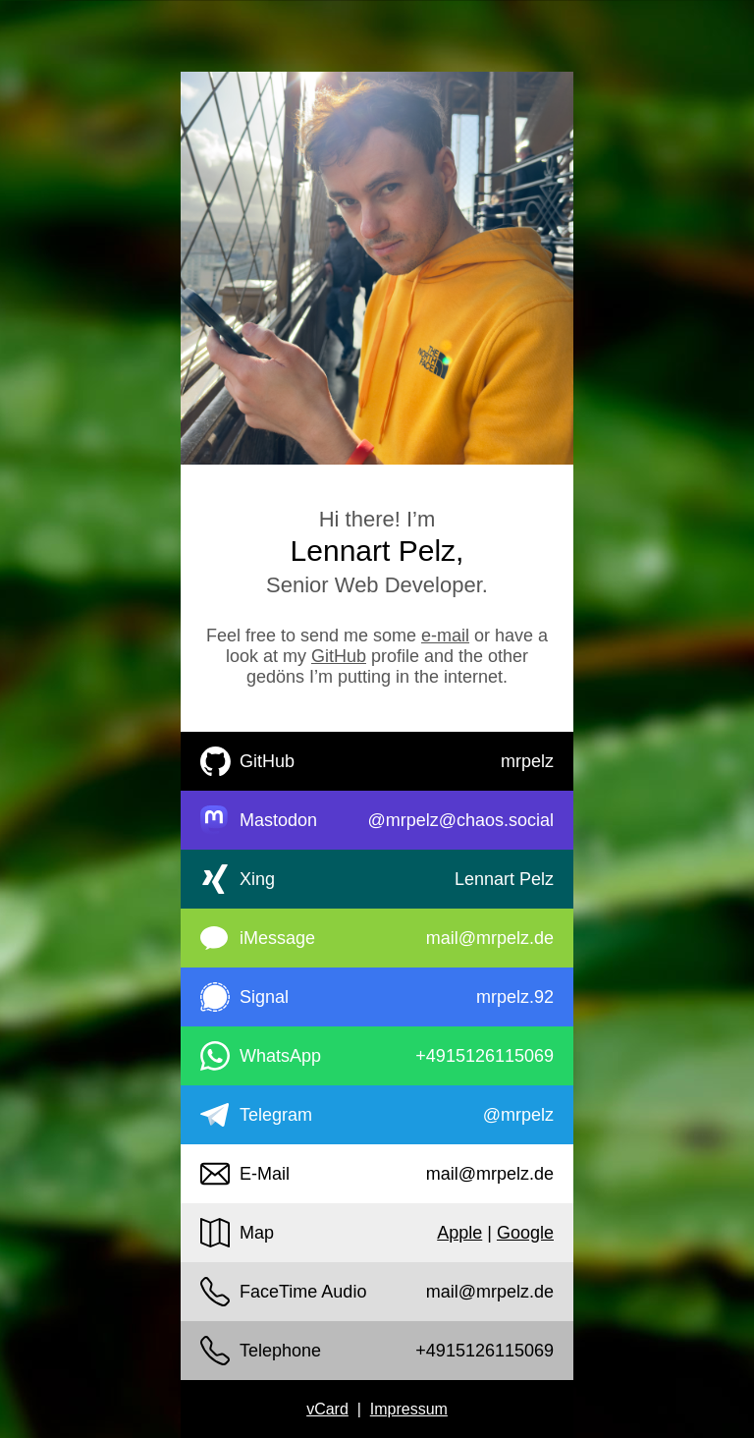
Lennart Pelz (504, 879)
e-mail (445, 635)
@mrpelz (518, 1115)
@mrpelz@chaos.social (460, 820)
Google (525, 1233)
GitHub (338, 656)
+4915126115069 (484, 1056)
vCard (327, 1409)
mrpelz (527, 761)
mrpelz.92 (515, 997)
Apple (459, 1233)
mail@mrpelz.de (490, 938)
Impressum (409, 1409)
